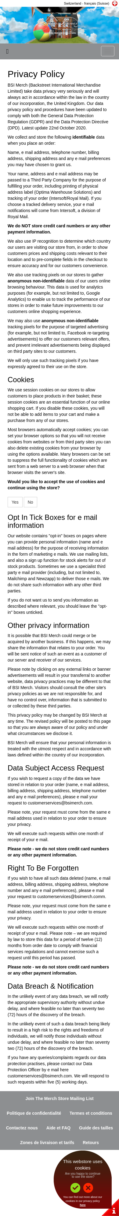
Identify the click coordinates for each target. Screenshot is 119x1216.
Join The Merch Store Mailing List (59, 1098)
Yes (15, 502)
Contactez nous (22, 1127)
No (30, 502)
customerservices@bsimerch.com (60, 802)
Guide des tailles (96, 1127)
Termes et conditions (91, 1113)
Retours (91, 1142)
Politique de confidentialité (34, 1113)
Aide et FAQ (58, 1127)
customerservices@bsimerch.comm (71, 896)
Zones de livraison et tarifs (47, 1142)
